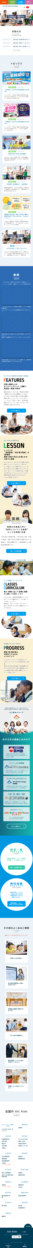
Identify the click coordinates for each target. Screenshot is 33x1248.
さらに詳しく (16, 411)
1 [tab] (13, 23)
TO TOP (28, 1226)
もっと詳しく (16, 826)
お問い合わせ (8, 1245)
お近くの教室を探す (16, 867)
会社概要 (24, 1232)
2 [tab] (20, 23)
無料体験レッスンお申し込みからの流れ (16, 903)
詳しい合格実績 (16, 551)
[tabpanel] (16, 18)
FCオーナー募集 (16, 1237)
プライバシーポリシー (9, 1234)
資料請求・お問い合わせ (23, 1234)
